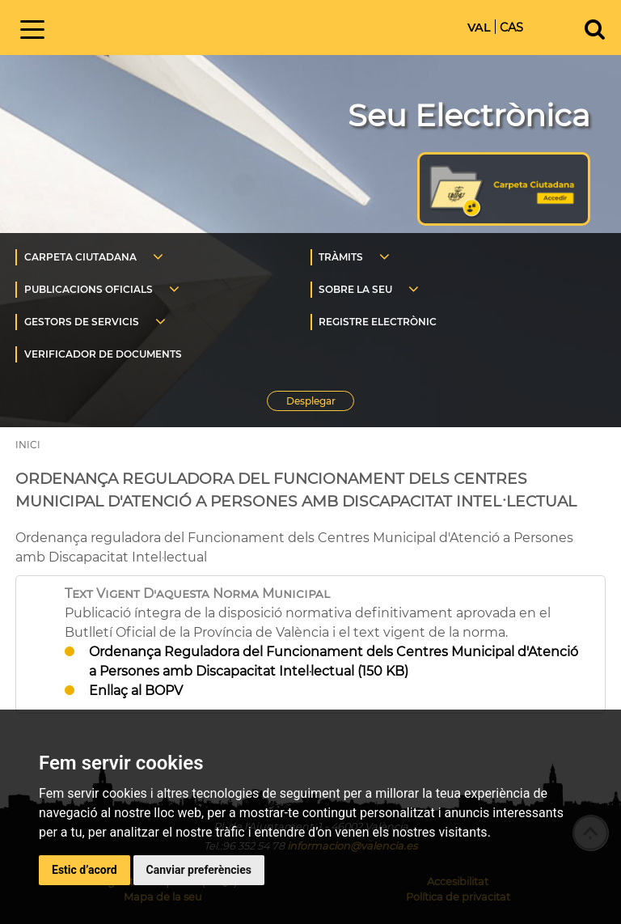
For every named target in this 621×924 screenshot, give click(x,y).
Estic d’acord (84, 869)
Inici (188, 26)
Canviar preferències (198, 869)
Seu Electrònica (469, 115)
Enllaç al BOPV (136, 690)
